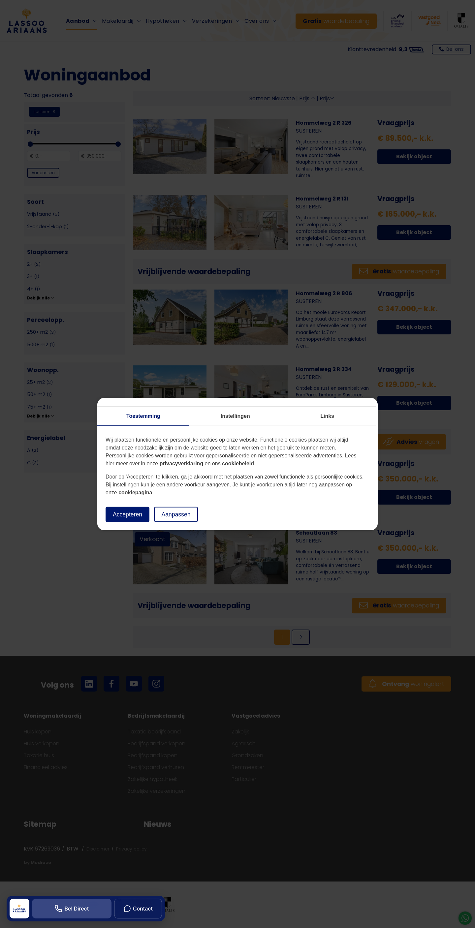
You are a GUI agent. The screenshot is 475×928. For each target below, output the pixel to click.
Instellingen (235, 415)
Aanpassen (175, 514)
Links (327, 415)
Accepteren (127, 514)
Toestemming (143, 415)
